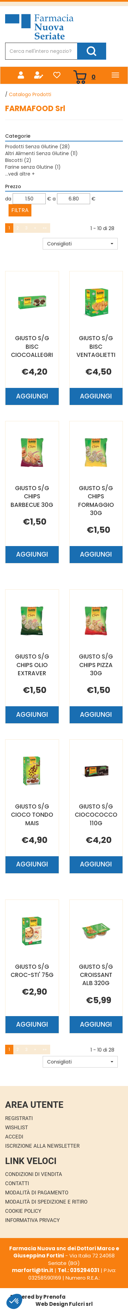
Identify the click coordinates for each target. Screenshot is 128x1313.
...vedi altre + (20, 173)
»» (45, 228)
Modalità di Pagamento (36, 1193)
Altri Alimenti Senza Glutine (41, 153)
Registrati (19, 1118)
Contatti (17, 1183)
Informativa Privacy (32, 1220)
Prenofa (54, 1296)
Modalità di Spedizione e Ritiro (46, 1202)
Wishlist (16, 1128)
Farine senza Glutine (33, 167)
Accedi (14, 1137)
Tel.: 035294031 (78, 1270)
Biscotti (18, 160)
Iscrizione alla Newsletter (42, 1146)
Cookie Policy (23, 1211)
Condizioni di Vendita (33, 1174)
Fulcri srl (81, 1304)
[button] (80, 244)
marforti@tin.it (32, 1270)
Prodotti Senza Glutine (37, 146)
